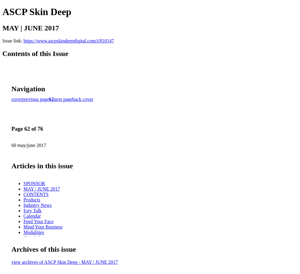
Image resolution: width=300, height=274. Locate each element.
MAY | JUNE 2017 (41, 188)
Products (31, 199)
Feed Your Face (38, 221)
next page (63, 99)
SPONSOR (34, 183)
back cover (82, 99)
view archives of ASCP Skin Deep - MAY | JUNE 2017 (64, 262)
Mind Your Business (43, 226)
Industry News (37, 205)
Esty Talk (32, 210)
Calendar (32, 216)
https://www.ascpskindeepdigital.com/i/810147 (68, 40)
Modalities (33, 232)
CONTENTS (36, 194)
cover (16, 99)
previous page (35, 99)
